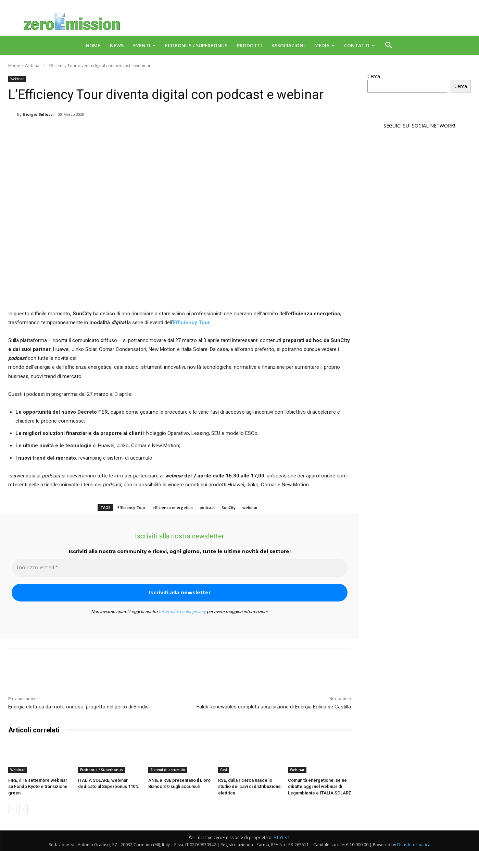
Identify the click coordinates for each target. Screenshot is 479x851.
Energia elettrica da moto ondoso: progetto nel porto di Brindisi (79, 707)
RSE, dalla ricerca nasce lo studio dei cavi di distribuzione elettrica (249, 786)
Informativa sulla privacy (182, 611)
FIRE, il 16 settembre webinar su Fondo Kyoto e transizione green (37, 786)
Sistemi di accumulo (167, 769)
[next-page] (23, 809)
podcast (207, 507)
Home (14, 66)
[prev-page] (12, 809)
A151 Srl (281, 837)
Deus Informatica (413, 845)
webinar (250, 507)
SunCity (229, 507)
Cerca (373, 76)
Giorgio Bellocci (38, 114)
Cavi (223, 769)
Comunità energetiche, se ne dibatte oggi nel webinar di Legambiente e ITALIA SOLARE (319, 786)
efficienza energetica (172, 507)
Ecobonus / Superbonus (101, 769)
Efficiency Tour (131, 507)
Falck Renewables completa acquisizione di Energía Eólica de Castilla (274, 707)
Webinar (33, 66)
